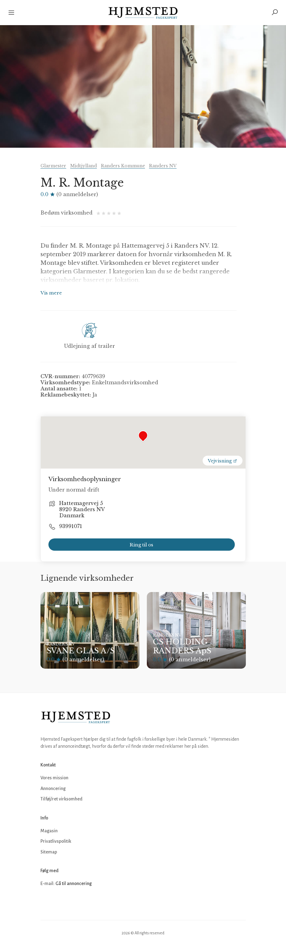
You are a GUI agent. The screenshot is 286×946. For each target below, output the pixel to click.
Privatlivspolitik (55, 841)
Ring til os (141, 545)
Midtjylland (83, 166)
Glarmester (53, 166)
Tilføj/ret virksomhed (61, 798)
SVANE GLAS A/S (81, 650)
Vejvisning (222, 461)
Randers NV (163, 166)
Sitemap (48, 851)
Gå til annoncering (73, 883)
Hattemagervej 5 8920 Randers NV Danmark (82, 509)
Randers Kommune (123, 166)
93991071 (70, 526)
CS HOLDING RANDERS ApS (182, 646)
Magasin (49, 830)
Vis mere (51, 293)
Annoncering (53, 788)
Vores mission (54, 777)
